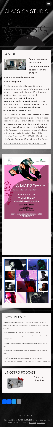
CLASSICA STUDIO (26, 12)
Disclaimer (41, 423)
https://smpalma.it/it (10, 332)
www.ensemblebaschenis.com (14, 322)
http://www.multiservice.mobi (13, 350)
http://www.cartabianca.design (14, 358)
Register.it (32, 423)
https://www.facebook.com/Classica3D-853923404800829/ (23, 343)
